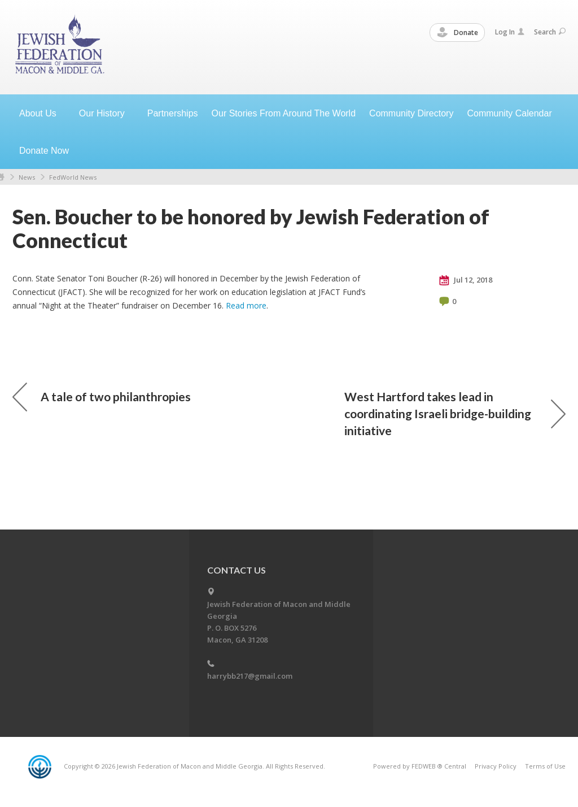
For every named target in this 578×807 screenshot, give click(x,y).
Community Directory (411, 113)
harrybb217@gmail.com (249, 676)
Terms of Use (545, 766)
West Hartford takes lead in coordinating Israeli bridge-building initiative (455, 413)
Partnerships (172, 113)
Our (106, 113)
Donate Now (44, 150)
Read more (246, 305)
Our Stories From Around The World (284, 113)
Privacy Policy (495, 766)
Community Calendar (509, 113)
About (42, 113)
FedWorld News (73, 177)
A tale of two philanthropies (101, 396)
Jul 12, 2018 (465, 280)
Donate (457, 33)
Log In (509, 32)
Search (550, 32)
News (27, 177)
